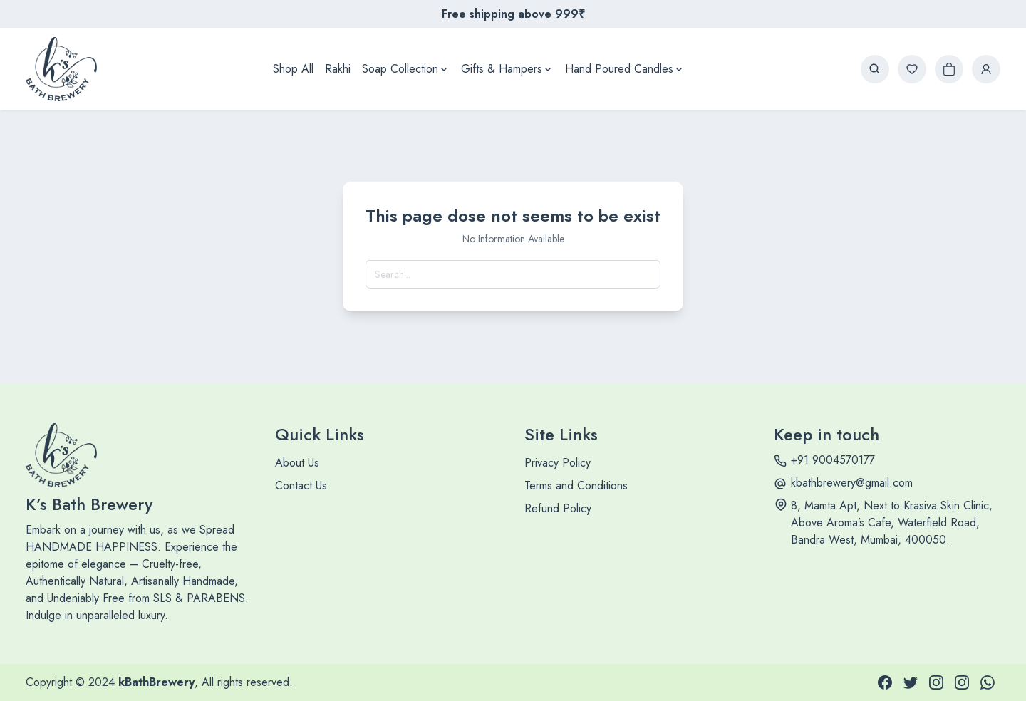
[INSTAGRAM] (936, 682)
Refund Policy (557, 508)
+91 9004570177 (833, 460)
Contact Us (301, 485)
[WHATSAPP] (987, 682)
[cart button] (949, 69)
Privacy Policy (557, 463)
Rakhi (338, 69)
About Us (297, 463)
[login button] (986, 69)
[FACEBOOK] (885, 682)
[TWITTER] (910, 682)
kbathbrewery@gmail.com (852, 482)
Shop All (293, 69)
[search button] (875, 69)
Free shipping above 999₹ (513, 14)
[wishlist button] (912, 69)
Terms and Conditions (576, 485)
